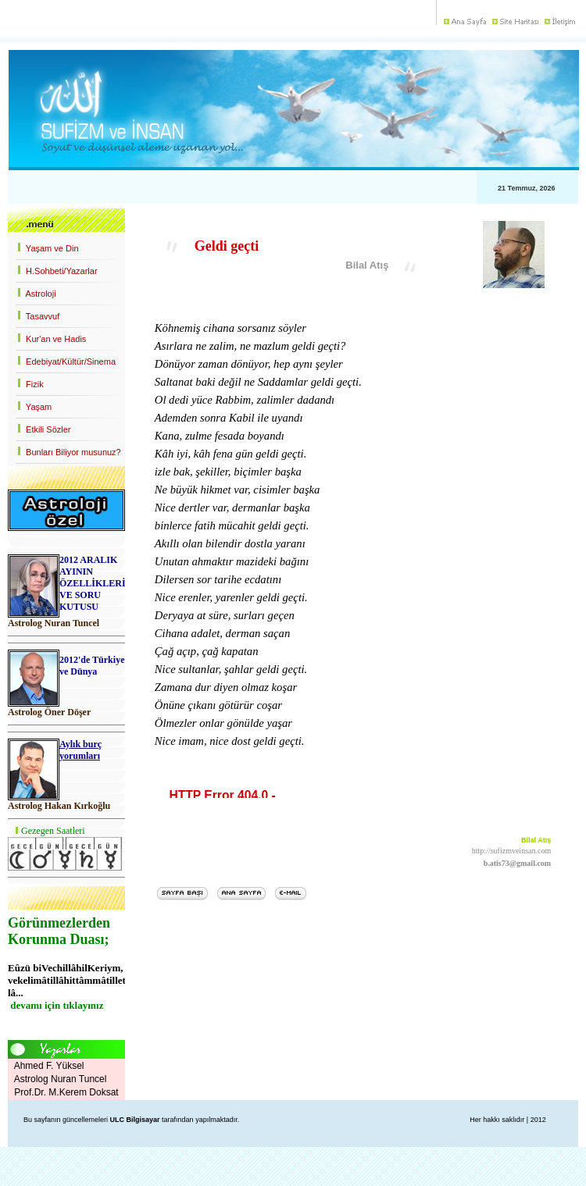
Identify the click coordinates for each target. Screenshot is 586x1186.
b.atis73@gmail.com (518, 863)
